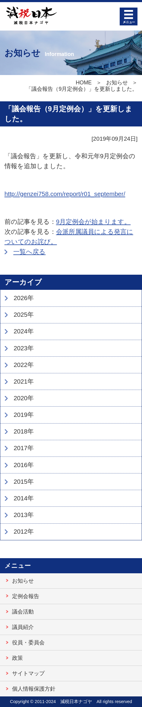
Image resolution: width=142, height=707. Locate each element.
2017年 (24, 447)
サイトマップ (28, 673)
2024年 (24, 331)
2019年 (24, 414)
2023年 (24, 348)
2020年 (24, 397)
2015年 (24, 481)
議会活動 (23, 612)
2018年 (24, 431)
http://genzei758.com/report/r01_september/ (65, 193)
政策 (17, 658)
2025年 (24, 314)
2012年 (24, 531)
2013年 (24, 514)
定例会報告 (25, 596)
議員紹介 (23, 627)
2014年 (24, 498)
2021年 (24, 381)
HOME (84, 83)
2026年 (24, 297)
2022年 (24, 364)
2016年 (24, 464)
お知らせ (117, 83)
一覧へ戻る (29, 251)
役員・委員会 (28, 643)
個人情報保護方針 (33, 689)
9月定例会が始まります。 (93, 221)
